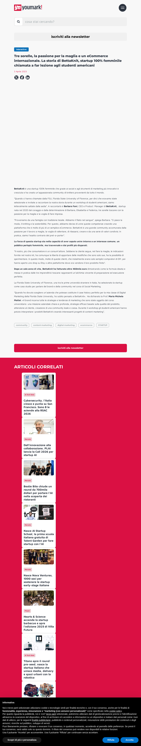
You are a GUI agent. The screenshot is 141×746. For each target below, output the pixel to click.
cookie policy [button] (115, 711)
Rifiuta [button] (110, 740)
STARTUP (102, 281)
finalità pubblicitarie (41, 720)
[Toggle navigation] (122, 8)
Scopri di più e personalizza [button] (22, 740)
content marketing (42, 281)
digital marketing (66, 281)
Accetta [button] (129, 740)
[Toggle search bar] (18, 21)
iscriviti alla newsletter (70, 37)
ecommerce (86, 281)
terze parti (51, 714)
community (21, 281)
